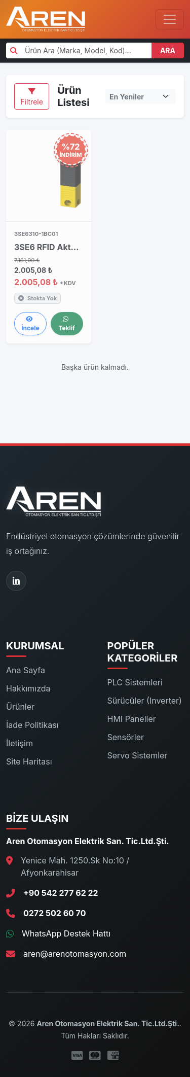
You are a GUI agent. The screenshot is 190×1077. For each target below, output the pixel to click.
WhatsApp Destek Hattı (66, 933)
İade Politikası (32, 725)
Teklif (66, 324)
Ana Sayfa (25, 670)
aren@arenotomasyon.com (74, 954)
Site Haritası (29, 761)
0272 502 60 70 (54, 913)
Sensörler (125, 737)
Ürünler (20, 707)
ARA (167, 50)
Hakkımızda (28, 688)
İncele (30, 324)
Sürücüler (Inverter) (144, 701)
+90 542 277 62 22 (60, 893)
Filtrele (31, 97)
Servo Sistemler (137, 755)
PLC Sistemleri (135, 682)
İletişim (19, 743)
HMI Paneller (131, 719)
